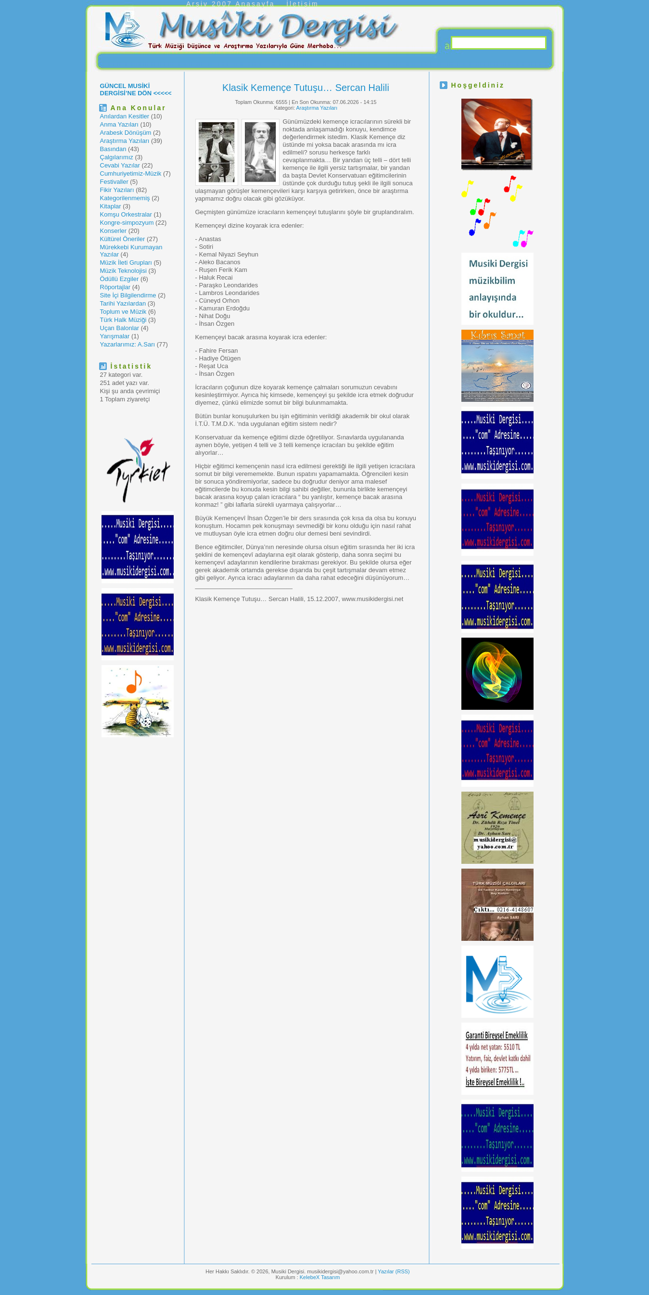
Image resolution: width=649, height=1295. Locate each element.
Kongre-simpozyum (127, 222)
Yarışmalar (115, 336)
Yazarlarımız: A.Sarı (127, 344)
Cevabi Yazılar (120, 165)
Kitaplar (110, 206)
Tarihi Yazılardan (123, 303)
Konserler (113, 230)
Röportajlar (115, 287)
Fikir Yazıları (117, 189)
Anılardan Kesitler (125, 116)
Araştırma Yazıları (125, 140)
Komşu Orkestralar (126, 214)
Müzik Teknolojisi (123, 270)
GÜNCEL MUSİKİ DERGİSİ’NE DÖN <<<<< (136, 89)
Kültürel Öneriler (122, 239)
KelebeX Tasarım (320, 1277)
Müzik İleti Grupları (126, 262)
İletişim (302, 4)
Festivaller (114, 181)
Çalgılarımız (116, 157)
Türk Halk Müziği (123, 319)
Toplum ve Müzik (123, 311)
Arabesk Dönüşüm (126, 132)
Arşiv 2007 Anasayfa (230, 4)
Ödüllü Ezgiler (119, 278)
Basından (113, 149)
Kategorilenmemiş (125, 198)
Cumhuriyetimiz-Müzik (131, 173)
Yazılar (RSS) (393, 1271)
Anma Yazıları (119, 124)
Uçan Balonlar (120, 328)
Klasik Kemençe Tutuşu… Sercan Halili (305, 87)
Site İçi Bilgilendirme (128, 295)
